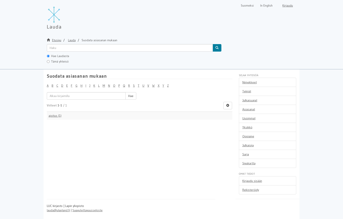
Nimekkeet (249, 82)
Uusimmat (249, 118)
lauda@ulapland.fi (58, 210)
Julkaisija (248, 145)
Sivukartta (249, 163)
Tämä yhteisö (58, 61)
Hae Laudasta (58, 56)
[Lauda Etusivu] (63, 15)
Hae (130, 96)
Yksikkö (247, 127)
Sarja (245, 154)
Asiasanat (248, 109)
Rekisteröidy (250, 190)
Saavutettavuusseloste (87, 210)
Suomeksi (247, 5)
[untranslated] (130, 48)
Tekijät (246, 91)
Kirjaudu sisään (252, 181)
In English (266, 5)
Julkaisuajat (249, 100)
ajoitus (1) (55, 116)
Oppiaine (248, 136)
